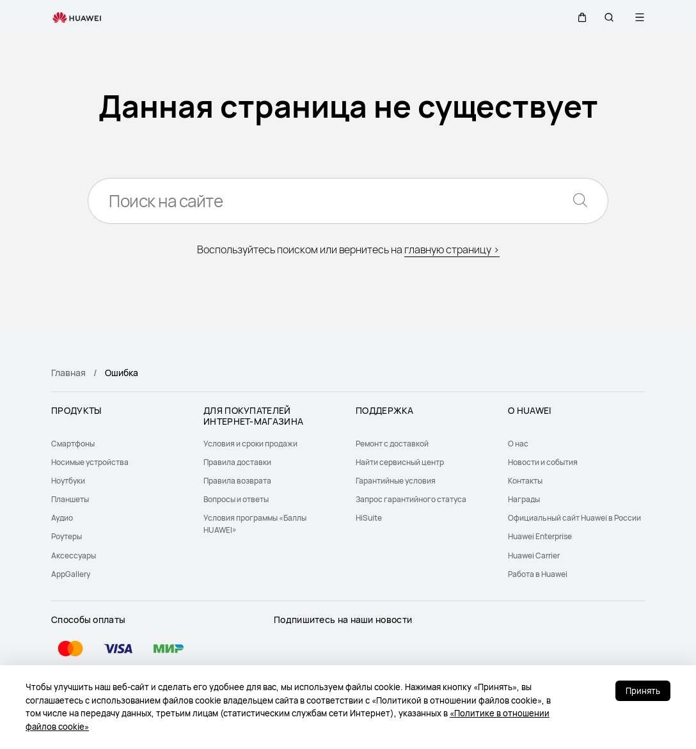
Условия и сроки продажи (250, 443)
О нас (518, 443)
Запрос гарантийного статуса (411, 499)
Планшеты (70, 499)
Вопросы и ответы (236, 499)
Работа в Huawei (537, 574)
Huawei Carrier (534, 555)
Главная (68, 373)
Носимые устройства (90, 462)
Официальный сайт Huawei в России (574, 517)
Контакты (525, 480)
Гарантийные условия (396, 480)
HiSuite (369, 517)
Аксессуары (73, 555)
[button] (578, 17)
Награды (524, 499)
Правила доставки (237, 462)
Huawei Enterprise (540, 536)
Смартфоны (73, 443)
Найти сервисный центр (400, 462)
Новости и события (543, 462)
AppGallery (70, 574)
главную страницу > (452, 249)
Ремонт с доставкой (392, 443)
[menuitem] (119, 444)
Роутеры (66, 536)
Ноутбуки (68, 480)
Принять (643, 691)
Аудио (62, 517)
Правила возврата (237, 480)
